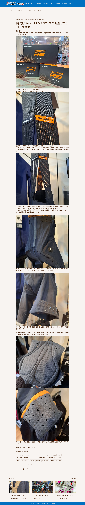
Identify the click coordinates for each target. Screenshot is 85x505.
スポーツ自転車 (20, 455)
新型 (18, 460)
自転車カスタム (42, 457)
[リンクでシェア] (27, 469)
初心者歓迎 (53, 455)
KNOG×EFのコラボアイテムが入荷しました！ (65, 497)
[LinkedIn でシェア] (24, 469)
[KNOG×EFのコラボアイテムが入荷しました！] (65, 487)
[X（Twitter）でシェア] (20, 469)
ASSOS (38, 460)
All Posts (11, 10)
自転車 (28, 455)
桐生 (63, 455)
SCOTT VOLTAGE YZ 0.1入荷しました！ (42, 497)
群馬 (59, 455)
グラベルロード (51, 457)
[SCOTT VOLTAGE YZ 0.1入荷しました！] (42, 487)
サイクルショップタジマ (22, 457)
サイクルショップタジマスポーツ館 (26, 10)
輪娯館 (39, 10)
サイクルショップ (36, 455)
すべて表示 (73, 478)
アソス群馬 (58, 460)
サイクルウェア (25, 460)
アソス (32, 460)
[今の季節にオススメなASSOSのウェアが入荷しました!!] (19, 487)
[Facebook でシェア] (17, 469)
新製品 (52, 460)
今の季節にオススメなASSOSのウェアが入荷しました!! (19, 497)
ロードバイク (45, 455)
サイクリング (33, 457)
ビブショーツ (45, 460)
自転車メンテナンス (62, 457)
